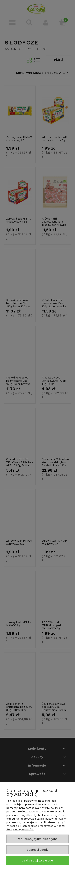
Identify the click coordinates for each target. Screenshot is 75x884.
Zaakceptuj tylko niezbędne (37, 839)
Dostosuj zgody (37, 849)
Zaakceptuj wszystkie (37, 860)
